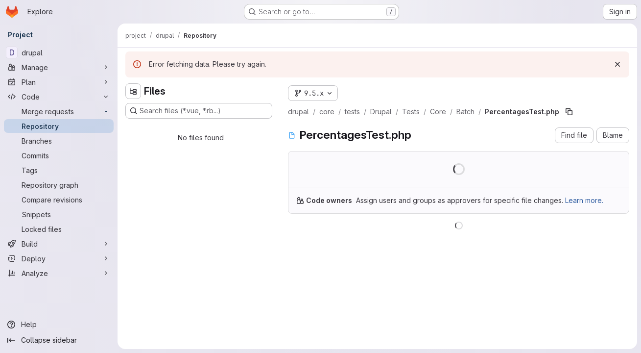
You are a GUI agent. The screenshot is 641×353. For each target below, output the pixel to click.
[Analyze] (59, 273)
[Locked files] (59, 229)
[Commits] (59, 155)
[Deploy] (59, 258)
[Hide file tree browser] (133, 91)
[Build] (59, 244)
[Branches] (59, 141)
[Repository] (59, 126)
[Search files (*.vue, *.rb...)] (198, 111)
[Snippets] (59, 214)
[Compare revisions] (59, 199)
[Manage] (59, 67)
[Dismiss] (617, 64)
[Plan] (59, 82)
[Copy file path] (569, 112)
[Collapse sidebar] (59, 340)
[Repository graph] (59, 185)
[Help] (59, 324)
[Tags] (59, 170)
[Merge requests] (59, 111)
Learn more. (584, 200)
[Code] (59, 96)
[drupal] (59, 52)
